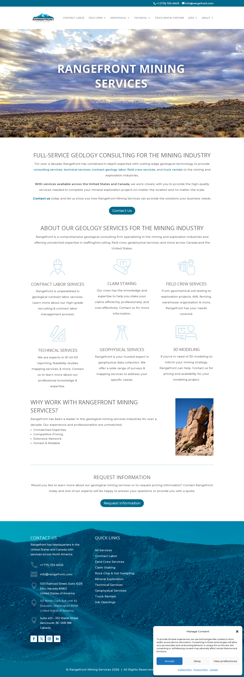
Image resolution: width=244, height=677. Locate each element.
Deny (197, 661)
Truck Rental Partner (169, 18)
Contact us (41, 198)
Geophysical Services (110, 590)
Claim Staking (105, 567)
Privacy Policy (201, 670)
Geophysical (118, 18)
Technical (140, 18)
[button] (237, 631)
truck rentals (173, 169)
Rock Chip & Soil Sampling (114, 573)
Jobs (191, 18)
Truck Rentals (105, 596)
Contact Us (122, 211)
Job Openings (105, 602)
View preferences (225, 661)
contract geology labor (109, 169)
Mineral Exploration (109, 579)
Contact (214, 670)
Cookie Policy (185, 670)
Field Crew (96, 18)
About (206, 18)
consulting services (48, 169)
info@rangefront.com (56, 574)
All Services (103, 550)
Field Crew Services (109, 561)
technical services (77, 169)
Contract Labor (73, 18)
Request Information (122, 503)
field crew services (141, 169)
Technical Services (109, 585)
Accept (169, 661)
